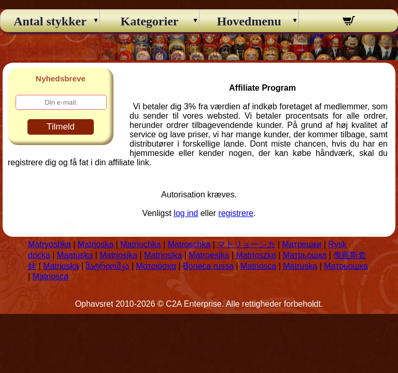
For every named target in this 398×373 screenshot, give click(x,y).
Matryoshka (49, 244)
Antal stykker (50, 21)
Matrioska (95, 244)
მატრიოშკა (107, 266)
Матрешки (301, 244)
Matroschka (188, 244)
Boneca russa (208, 266)
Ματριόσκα (156, 266)
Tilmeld (61, 127)
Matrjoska (61, 266)
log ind (186, 213)
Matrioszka (256, 255)
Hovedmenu (249, 21)
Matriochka (140, 244)
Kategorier (150, 21)
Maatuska (75, 255)
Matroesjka (209, 255)
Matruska (300, 266)
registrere (235, 213)
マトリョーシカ (246, 244)
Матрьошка (305, 255)
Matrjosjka (118, 255)
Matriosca (258, 266)
